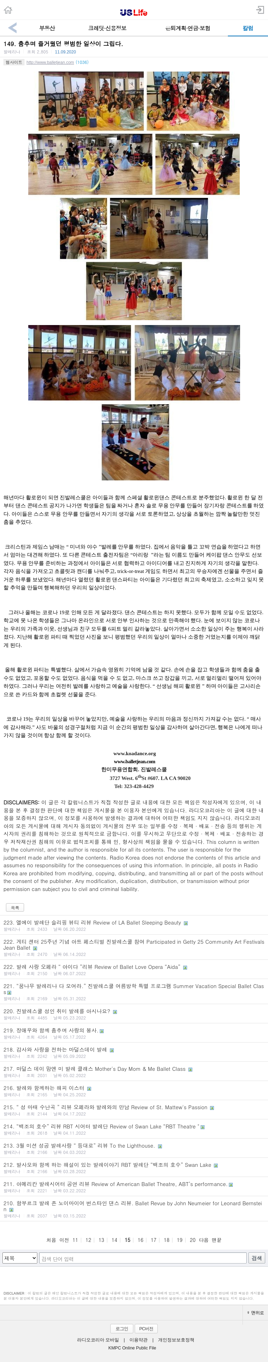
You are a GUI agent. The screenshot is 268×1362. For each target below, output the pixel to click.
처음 (51, 1239)
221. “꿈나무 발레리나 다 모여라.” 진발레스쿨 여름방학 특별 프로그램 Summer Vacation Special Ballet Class (134, 991)
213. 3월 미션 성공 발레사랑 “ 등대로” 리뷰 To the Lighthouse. (134, 1148)
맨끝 (217, 1239)
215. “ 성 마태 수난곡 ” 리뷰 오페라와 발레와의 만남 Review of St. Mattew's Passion (134, 1110)
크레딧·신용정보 (107, 28)
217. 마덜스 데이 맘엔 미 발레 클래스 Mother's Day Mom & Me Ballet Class (134, 1071)
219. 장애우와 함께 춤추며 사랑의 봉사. (134, 1033)
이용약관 (138, 1340)
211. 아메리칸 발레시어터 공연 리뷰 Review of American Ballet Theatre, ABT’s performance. (134, 1186)
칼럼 (248, 28)
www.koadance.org (134, 753)
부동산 (47, 28)
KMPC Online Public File (132, 1348)
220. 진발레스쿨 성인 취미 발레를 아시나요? (134, 1014)
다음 (204, 1239)
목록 (15, 908)
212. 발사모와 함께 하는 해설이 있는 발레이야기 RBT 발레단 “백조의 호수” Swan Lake (134, 1167)
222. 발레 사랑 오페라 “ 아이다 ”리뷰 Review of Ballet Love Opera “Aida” (134, 969)
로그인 (122, 1328)
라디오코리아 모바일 (98, 1340)
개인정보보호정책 (176, 1340)
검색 (257, 1258)
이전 (64, 1239)
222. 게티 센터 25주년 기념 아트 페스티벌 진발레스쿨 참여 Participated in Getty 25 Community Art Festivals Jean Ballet (134, 947)
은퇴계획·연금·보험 (187, 28)
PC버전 (146, 1328)
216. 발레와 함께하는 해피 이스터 (134, 1090)
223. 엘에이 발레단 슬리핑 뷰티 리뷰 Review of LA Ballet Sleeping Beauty (134, 925)
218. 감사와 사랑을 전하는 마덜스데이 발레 (134, 1052)
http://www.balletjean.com (50, 62)
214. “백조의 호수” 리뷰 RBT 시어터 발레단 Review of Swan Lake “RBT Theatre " (134, 1129)
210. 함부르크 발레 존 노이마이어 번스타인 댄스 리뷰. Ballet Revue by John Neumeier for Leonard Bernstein (134, 1209)
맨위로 (255, 1312)
